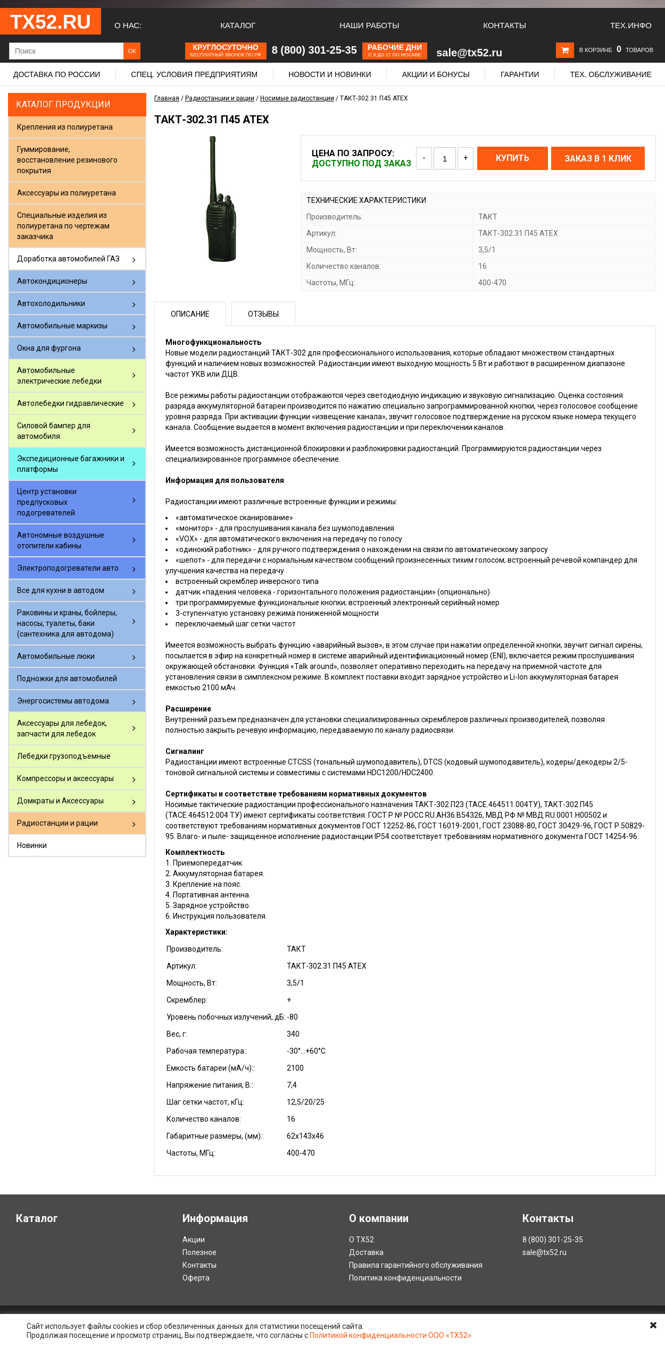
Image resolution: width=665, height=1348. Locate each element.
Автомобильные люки (56, 656)
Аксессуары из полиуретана (66, 193)
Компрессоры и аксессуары (65, 778)
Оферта (196, 1278)
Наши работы (369, 25)
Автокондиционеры (52, 281)
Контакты (504, 25)
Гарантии (520, 74)
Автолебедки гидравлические (70, 403)
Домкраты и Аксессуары (60, 800)
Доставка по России (56, 74)
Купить (512, 158)
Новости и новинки (329, 74)
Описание (190, 314)
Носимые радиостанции (297, 98)
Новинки (32, 845)
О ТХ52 (361, 1239)
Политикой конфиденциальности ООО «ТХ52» (390, 1335)
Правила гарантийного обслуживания (416, 1265)
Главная (166, 98)
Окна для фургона (49, 348)
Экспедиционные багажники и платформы (70, 463)
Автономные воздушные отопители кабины (60, 540)
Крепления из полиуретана (65, 127)
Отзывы (263, 314)
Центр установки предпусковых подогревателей (47, 502)
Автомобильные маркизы (62, 325)
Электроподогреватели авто (68, 568)
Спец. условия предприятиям (194, 74)
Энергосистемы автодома (63, 701)
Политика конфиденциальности (405, 1278)
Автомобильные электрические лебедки (59, 375)
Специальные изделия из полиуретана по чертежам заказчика (63, 226)
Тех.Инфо (631, 25)
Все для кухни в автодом (60, 590)
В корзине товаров (616, 50)
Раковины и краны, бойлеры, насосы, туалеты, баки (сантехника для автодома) (67, 623)
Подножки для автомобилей (67, 678)
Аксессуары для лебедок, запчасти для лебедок (62, 728)
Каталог (237, 25)
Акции (193, 1239)
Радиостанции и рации (57, 823)
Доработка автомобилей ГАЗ (68, 259)
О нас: (128, 25)
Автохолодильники (51, 303)
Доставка (366, 1252)
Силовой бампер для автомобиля (53, 430)
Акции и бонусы (436, 74)
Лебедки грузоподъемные (64, 756)
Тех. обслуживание (610, 74)
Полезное (199, 1252)
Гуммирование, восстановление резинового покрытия (67, 160)
